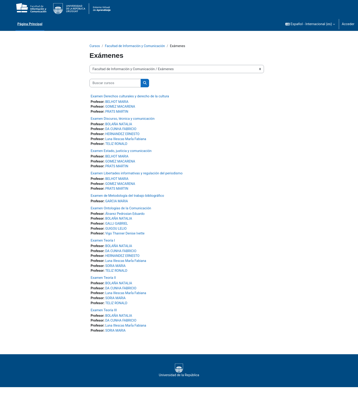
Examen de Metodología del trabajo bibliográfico (127, 199)
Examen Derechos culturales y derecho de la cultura (130, 96)
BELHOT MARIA (118, 102)
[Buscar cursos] (115, 83)
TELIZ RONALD (117, 146)
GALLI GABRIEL (117, 227)
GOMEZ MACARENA (121, 107)
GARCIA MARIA (117, 204)
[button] (310, 24)
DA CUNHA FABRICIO (122, 130)
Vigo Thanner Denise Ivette (126, 237)
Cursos (95, 46)
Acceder (348, 24)
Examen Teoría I (103, 244)
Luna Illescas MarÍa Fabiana (127, 140)
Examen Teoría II (103, 283)
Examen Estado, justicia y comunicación (121, 153)
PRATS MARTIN (117, 112)
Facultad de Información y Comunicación (136, 46)
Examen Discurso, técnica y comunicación (123, 119)
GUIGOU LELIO (117, 232)
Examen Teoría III (104, 316)
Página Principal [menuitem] (29, 24)
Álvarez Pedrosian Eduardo (126, 217)
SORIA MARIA (116, 271)
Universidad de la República (179, 377)
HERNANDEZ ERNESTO (123, 135)
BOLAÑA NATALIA (120, 125)
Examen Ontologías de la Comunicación (121, 211)
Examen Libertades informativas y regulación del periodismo (136, 175)
